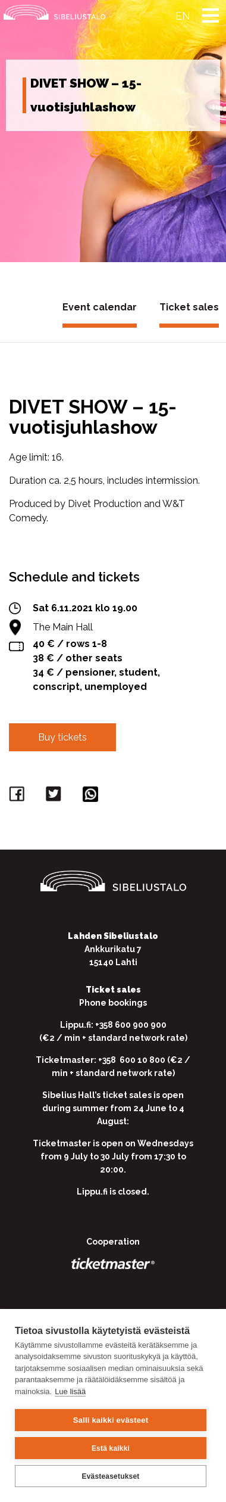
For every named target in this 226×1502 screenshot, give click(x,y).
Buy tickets (62, 737)
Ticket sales (189, 307)
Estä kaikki (111, 1448)
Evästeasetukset (110, 1476)
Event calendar (99, 307)
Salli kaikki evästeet (110, 1420)
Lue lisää (70, 1391)
